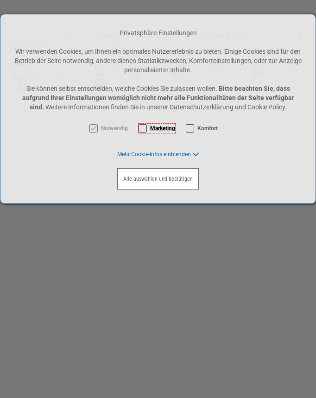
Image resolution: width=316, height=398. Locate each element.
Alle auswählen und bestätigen (158, 179)
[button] (158, 154)
